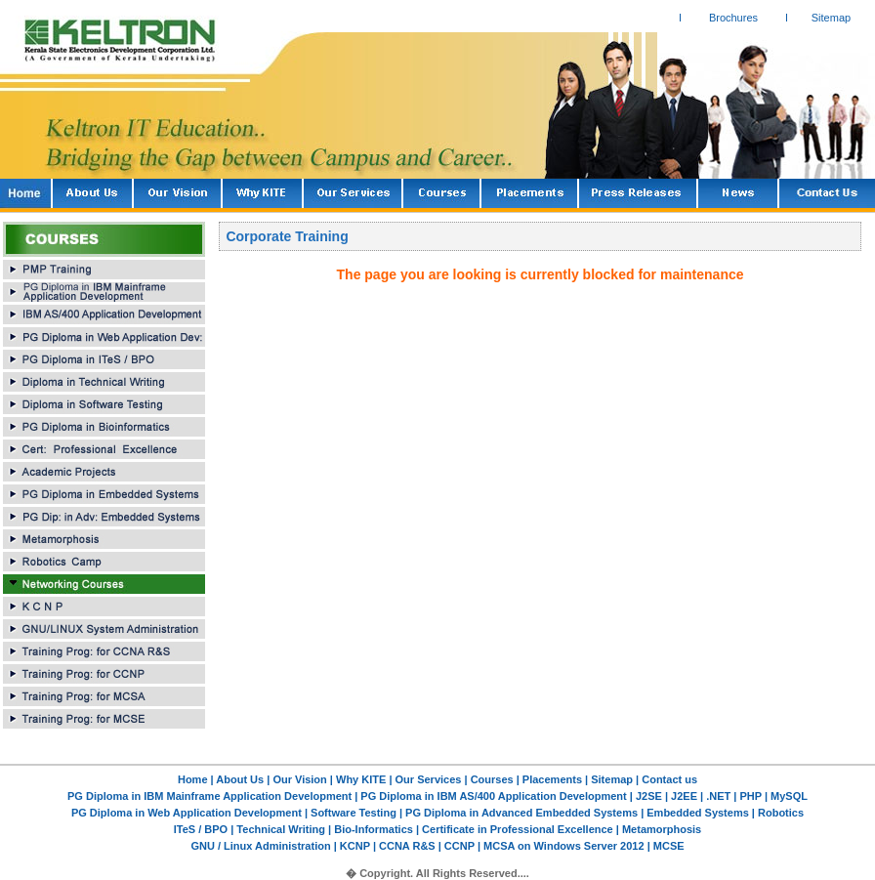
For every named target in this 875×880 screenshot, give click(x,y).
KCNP (355, 846)
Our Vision (299, 779)
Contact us (669, 779)
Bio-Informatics (373, 829)
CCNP (459, 846)
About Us (240, 779)
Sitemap (831, 17)
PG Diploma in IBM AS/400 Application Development (494, 796)
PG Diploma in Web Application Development (188, 812)
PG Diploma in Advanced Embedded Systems (521, 812)
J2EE (682, 796)
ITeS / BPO (202, 829)
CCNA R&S (408, 846)
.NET (716, 796)
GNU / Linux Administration (261, 846)
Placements (552, 779)
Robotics (779, 812)
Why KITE (362, 779)
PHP (751, 796)
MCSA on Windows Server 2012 (563, 846)
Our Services (429, 779)
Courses (492, 779)
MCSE (667, 846)
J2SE (650, 796)
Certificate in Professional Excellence (517, 829)
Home (193, 779)
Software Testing (352, 812)
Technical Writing (280, 829)
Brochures (733, 17)
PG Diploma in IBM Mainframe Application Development (210, 796)
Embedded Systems (699, 812)
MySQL (789, 796)
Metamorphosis (660, 829)
